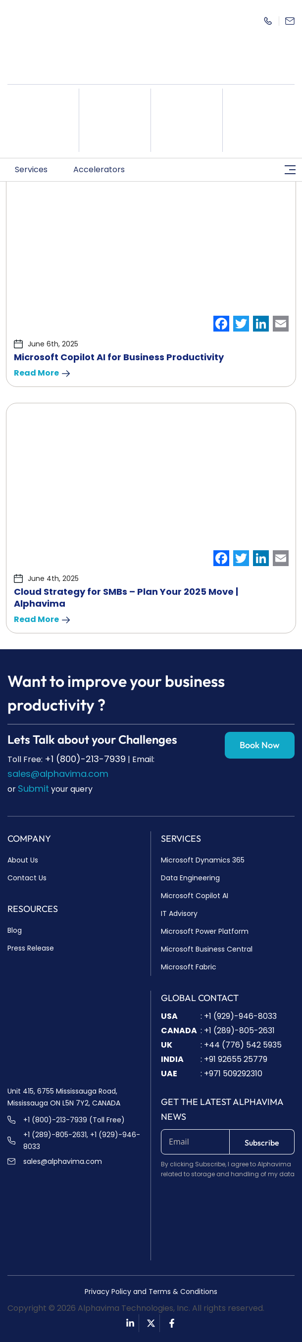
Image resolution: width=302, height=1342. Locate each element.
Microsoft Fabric (188, 967)
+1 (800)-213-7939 (85, 759)
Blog (14, 930)
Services (36, 169)
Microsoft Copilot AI (194, 896)
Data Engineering (190, 878)
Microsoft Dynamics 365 (203, 860)
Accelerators (104, 169)
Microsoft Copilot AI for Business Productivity (119, 357)
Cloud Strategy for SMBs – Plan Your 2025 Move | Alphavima (126, 597)
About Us (22, 860)
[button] (36, 169)
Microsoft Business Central (206, 949)
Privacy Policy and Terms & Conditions (151, 1291)
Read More (42, 373)
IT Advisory (179, 913)
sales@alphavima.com (57, 773)
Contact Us (27, 878)
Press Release (30, 948)
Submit (33, 788)
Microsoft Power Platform (205, 931)
